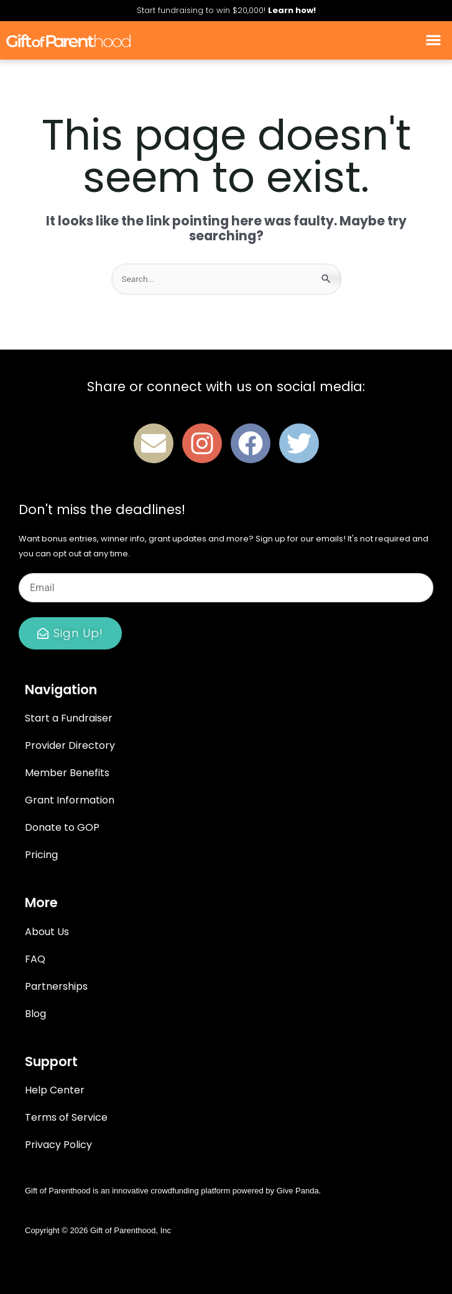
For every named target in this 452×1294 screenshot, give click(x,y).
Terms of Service (66, 1117)
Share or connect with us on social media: (226, 387)
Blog (35, 1014)
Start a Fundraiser (69, 718)
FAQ (35, 959)
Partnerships (56, 986)
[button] (434, 40)
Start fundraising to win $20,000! (226, 10)
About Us (47, 932)
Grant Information (69, 800)
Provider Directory (70, 745)
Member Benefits (67, 773)
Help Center (55, 1090)
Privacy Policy (58, 1145)
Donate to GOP (62, 827)
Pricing (41, 855)
